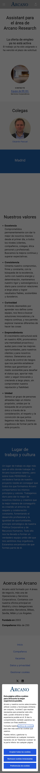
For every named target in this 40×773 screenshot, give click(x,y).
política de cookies (25, 726)
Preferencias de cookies (20, 766)
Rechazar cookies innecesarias (20, 759)
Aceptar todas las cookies (20, 752)
